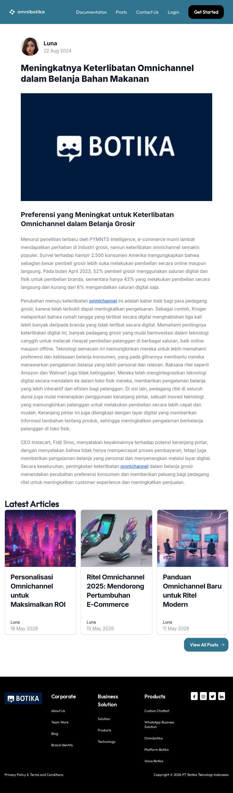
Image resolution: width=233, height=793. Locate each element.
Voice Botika (153, 761)
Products (104, 730)
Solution (104, 719)
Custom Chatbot (156, 711)
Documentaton (91, 12)
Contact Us (147, 12)
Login (173, 12)
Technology (106, 741)
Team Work (60, 722)
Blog (54, 733)
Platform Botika (156, 749)
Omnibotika (153, 738)
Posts (121, 12)
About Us (58, 711)
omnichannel (103, 301)
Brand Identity (62, 745)
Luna (50, 43)
